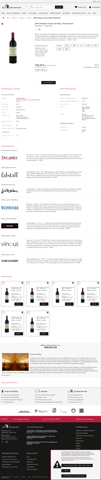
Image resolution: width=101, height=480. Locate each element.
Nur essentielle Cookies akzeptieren (73, 476)
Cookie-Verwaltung (5, 477)
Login (98, 1)
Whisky (24, 13)
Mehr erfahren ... (6, 376)
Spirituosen (33, 13)
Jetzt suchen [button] (59, 7)
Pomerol (29, 18)
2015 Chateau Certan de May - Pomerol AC (43, 288)
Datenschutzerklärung (82, 433)
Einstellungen (86, 465)
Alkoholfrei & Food (79, 13)
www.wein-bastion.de (88, 419)
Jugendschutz (79, 440)
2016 (81, 46)
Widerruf (78, 446)
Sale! (90, 13)
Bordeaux (22, 18)
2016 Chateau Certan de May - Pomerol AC (47, 18)
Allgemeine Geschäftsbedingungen (85, 430)
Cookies (65, 470)
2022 (66, 49)
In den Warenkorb (48, 83)
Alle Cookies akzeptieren (70, 465)
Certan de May (20, 99)
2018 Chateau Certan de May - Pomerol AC (68, 288)
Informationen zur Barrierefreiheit (85, 435)
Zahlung (78, 448)
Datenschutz (23, 476)
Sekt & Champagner (13, 13)
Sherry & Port (44, 13)
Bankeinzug (30, 462)
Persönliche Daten (32, 459)
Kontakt (94, 1)
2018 (88, 46)
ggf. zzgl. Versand (18, 298)
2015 (74, 46)
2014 (67, 46)
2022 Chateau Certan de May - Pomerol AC (16, 318)
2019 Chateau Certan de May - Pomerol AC (43, 318)
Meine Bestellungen (32, 469)
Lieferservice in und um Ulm (9, 459)
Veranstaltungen (6, 464)
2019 (95, 46)
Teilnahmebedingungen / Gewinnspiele (40, 476)
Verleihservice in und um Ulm (9, 467)
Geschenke (67, 13)
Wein (2, 13)
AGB (29, 476)
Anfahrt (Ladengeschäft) (8, 457)
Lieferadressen (31, 467)
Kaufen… (18, 304)
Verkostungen (56, 13)
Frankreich (14, 18)
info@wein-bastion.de (23, 419)
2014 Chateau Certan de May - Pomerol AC (93, 288)
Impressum (79, 438)
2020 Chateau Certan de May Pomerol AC (16, 288)
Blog (95, 13)
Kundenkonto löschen (32, 464)
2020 (59, 49)
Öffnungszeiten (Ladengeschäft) (11, 462)
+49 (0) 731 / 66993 (54, 419)
